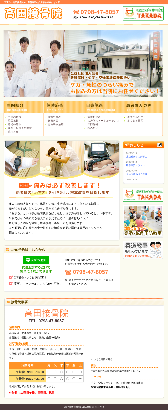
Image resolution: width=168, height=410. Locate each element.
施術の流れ (14, 124)
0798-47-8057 (90, 272)
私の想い (93, 128)
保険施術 (63, 107)
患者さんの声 (143, 107)
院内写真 (13, 131)
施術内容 (53, 120)
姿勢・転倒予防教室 (20, 128)
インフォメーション (143, 165)
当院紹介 (23, 107)
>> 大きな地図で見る (102, 359)
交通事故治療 (56, 124)
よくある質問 (135, 120)
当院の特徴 (14, 116)
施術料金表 (54, 116)
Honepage (80, 407)
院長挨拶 (13, 120)
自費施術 (103, 107)
